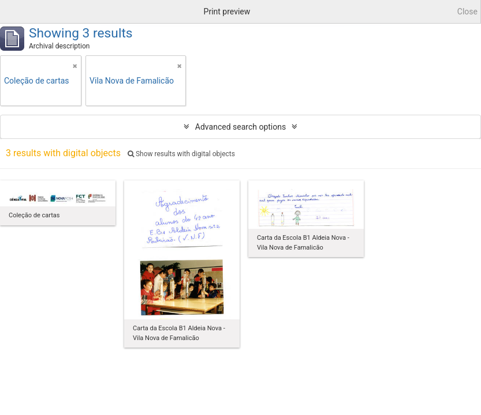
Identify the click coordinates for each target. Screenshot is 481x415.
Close (467, 11)
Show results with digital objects (181, 154)
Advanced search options (240, 126)
